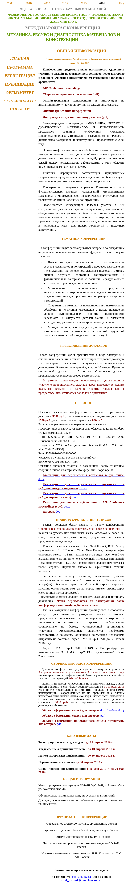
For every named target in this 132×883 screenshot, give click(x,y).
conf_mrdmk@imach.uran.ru (81, 880)
